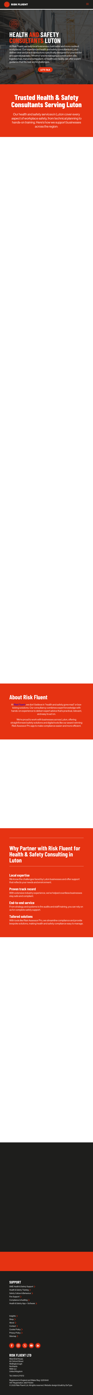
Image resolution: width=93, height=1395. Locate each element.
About (11, 1322)
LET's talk (45, 69)
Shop (11, 1319)
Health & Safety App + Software (22, 1303)
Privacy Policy (15, 1333)
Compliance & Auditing (18, 1300)
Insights (12, 1316)
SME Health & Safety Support (21, 1286)
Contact (12, 1326)
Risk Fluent (19, 704)
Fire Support (14, 1296)
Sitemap (12, 1336)
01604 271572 (18, 1376)
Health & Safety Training (19, 1290)
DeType (69, 1385)
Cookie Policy (15, 1329)
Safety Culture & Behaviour (20, 1293)
